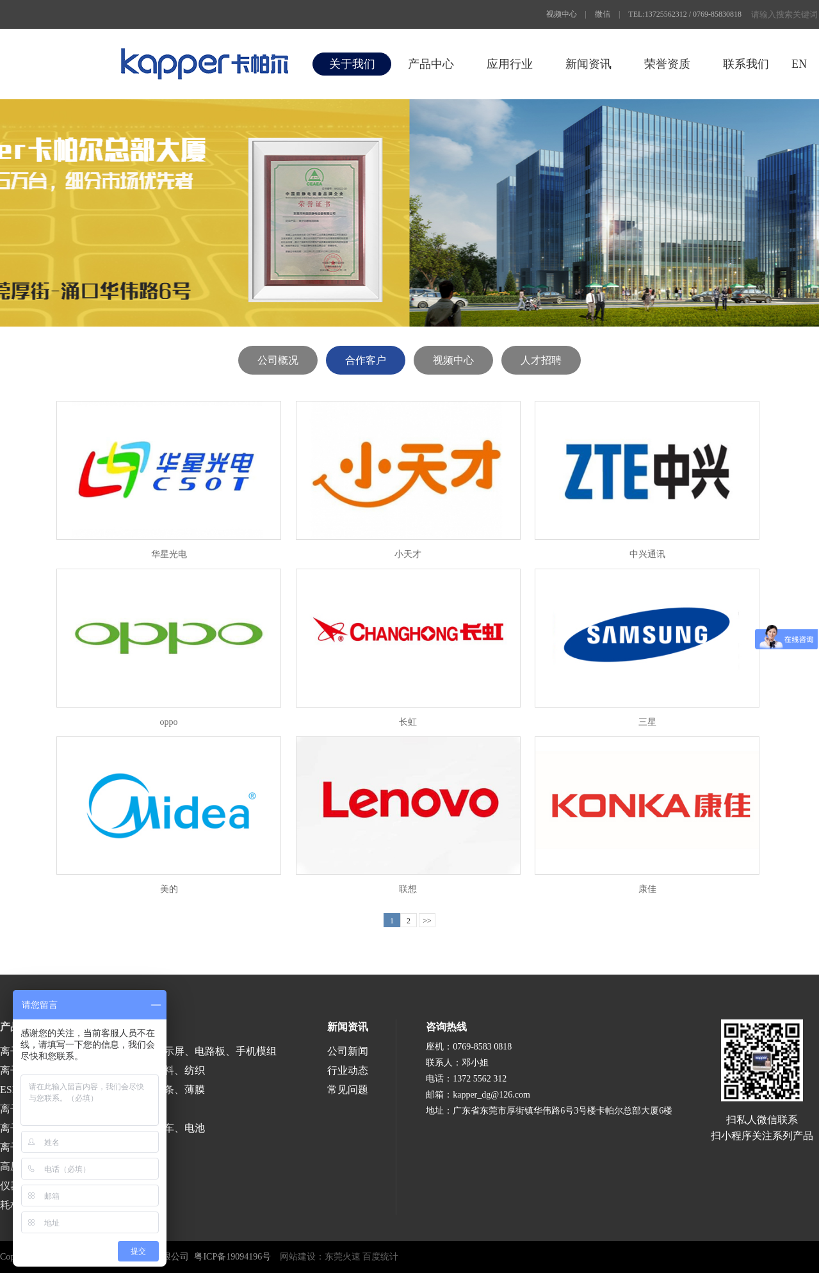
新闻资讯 (588, 64)
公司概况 (277, 360)
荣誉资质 (667, 64)
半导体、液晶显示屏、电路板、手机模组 (184, 1051)
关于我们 (352, 64)
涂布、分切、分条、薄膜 (148, 1089)
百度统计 (380, 1256)
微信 (602, 14)
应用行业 (510, 64)
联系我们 (746, 64)
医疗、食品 (117, 1108)
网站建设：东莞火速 (320, 1256)
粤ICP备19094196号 (232, 1256)
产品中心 (431, 64)
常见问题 (347, 1089)
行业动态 (347, 1070)
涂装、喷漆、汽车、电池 (148, 1128)
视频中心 (561, 14)
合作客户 (365, 360)
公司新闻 (347, 1051)
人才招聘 (541, 360)
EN (799, 64)
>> (427, 920)
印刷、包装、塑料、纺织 (148, 1070)
